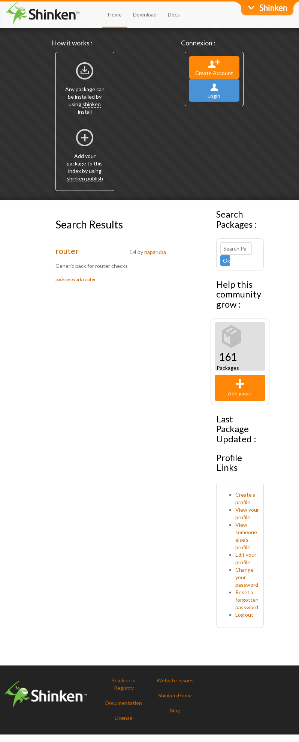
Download (145, 14)
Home (115, 14)
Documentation (123, 703)
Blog (175, 710)
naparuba (155, 252)
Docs (174, 14)
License (124, 718)
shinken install (89, 108)
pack (59, 279)
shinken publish (85, 178)
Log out (244, 614)
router (67, 250)
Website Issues (175, 680)
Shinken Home (175, 695)
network (73, 279)
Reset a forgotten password (247, 599)
